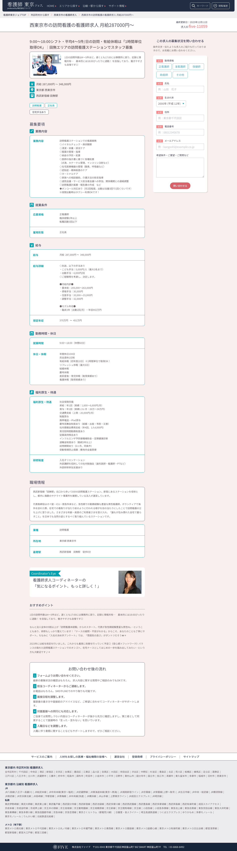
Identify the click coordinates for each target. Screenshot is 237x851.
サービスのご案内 (41, 757)
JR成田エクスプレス (139, 796)
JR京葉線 (145, 792)
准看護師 (180, 66)
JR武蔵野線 (82, 792)
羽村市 (211, 775)
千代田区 (23, 771)
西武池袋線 (98, 804)
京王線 (137, 808)
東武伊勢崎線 (12, 804)
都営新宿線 (10, 832)
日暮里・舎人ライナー (127, 812)
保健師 (196, 66)
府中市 (61, 775)
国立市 (151, 775)
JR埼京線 (157, 796)
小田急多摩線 (162, 808)
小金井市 (99, 775)
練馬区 (197, 771)
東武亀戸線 (54, 804)
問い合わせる (180, 185)
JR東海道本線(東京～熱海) (104, 792)
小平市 (109, 775)
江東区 (86, 771)
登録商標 (137, 757)
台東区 (68, 771)
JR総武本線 (40, 792)
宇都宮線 (49, 796)
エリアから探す (69, 6)
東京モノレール (13, 816)
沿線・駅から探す (94, 6)
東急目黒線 (190, 808)
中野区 (144, 771)
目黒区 (105, 771)
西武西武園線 (129, 804)
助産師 (164, 75)
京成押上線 (36, 808)
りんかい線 (29, 816)
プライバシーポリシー (163, 757)
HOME (51, 5)
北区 (171, 771)
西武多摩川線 (113, 804)
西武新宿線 (84, 804)
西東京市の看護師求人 (65, 15)
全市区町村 (10, 771)
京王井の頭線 (51, 808)
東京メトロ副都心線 (146, 828)
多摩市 (192, 775)
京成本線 (9, 808)
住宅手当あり (39, 112)
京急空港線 (70, 812)
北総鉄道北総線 (45, 816)
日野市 (119, 775)
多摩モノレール (204, 812)
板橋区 (188, 771)
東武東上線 (40, 804)
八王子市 (21, 775)
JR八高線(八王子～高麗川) (18, 792)
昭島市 (70, 775)
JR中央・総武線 (200, 792)
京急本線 (58, 812)
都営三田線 (40, 832)
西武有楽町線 (189, 804)
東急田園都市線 (43, 812)
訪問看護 (36, 105)
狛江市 (160, 775)
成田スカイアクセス (208, 804)
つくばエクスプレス (169, 812)
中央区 (33, 771)
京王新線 (111, 808)
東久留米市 (181, 775)
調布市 (79, 775)
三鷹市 (52, 775)
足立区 (206, 771)
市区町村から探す (40, 15)
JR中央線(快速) (76, 796)
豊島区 (162, 771)
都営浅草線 (211, 828)
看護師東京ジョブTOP (14, 15)
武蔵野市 (41, 775)
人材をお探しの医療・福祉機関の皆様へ (83, 757)
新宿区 (49, 771)
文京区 (59, 771)
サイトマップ (191, 757)
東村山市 (129, 775)
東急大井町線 (221, 808)
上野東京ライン (118, 796)
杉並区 (153, 771)
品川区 (95, 771)
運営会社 (119, 757)
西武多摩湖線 (159, 804)
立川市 (31, 775)
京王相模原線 (97, 808)
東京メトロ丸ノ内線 (59, 828)
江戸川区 (9, 775)
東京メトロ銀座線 (125, 828)
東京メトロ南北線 (14, 828)
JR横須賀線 (217, 792)
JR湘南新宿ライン (129, 792)
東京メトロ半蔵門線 (82, 828)
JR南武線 (9, 796)
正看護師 (164, 66)
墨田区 (77, 771)
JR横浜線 (91, 796)
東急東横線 (10, 812)
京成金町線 (22, 808)
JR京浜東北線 (24, 796)
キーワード (200, 5)
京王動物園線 (81, 808)
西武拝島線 (174, 804)
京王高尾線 (66, 808)
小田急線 (147, 808)
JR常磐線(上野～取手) (164, 792)
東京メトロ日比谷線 (192, 828)
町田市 (89, 775)
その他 (180, 75)
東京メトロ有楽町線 (169, 828)
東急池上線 (176, 808)
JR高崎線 (38, 796)
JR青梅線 (61, 796)
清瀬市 (169, 775)
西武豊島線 (144, 804)
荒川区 (178, 771)
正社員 (51, 105)
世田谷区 (124, 771)
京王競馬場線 (125, 808)
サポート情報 (117, 6)
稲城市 (201, 775)
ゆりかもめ (188, 812)
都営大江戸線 (26, 832)
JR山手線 (103, 796)
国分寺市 (140, 775)
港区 (42, 771)
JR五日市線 (184, 792)
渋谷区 (135, 771)
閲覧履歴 (221, 5)
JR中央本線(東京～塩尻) (61, 792)
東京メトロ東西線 (104, 828)
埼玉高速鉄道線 (149, 812)
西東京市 (221, 775)
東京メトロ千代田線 (36, 828)
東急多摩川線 (26, 812)
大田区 (114, 771)
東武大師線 (27, 804)
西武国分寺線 (69, 804)
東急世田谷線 (205, 808)
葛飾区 (215, 771)
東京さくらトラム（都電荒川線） (96, 812)
